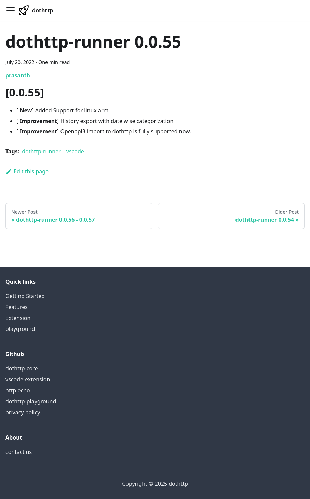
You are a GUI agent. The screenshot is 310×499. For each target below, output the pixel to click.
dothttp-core (21, 368)
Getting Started (25, 296)
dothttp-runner (41, 151)
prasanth (17, 75)
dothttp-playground (30, 401)
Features (16, 307)
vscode (75, 151)
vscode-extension (27, 379)
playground (20, 329)
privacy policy (22, 412)
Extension (17, 318)
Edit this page (27, 171)
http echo (17, 390)
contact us (18, 452)
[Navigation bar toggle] (10, 10)
